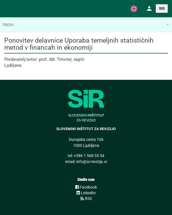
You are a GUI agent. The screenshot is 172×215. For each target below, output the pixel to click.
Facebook (86, 187)
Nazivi (8, 24)
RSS (86, 198)
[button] (134, 8)
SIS (162, 8)
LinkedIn (86, 193)
